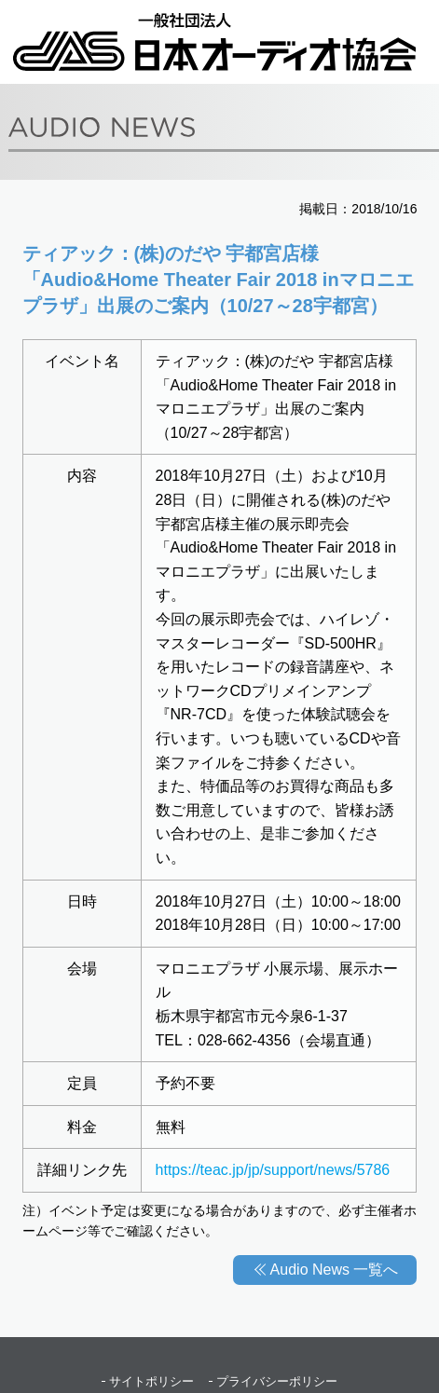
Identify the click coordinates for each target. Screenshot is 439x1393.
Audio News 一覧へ (334, 1269)
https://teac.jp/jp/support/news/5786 (273, 1170)
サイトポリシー (151, 1381)
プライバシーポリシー (276, 1381)
